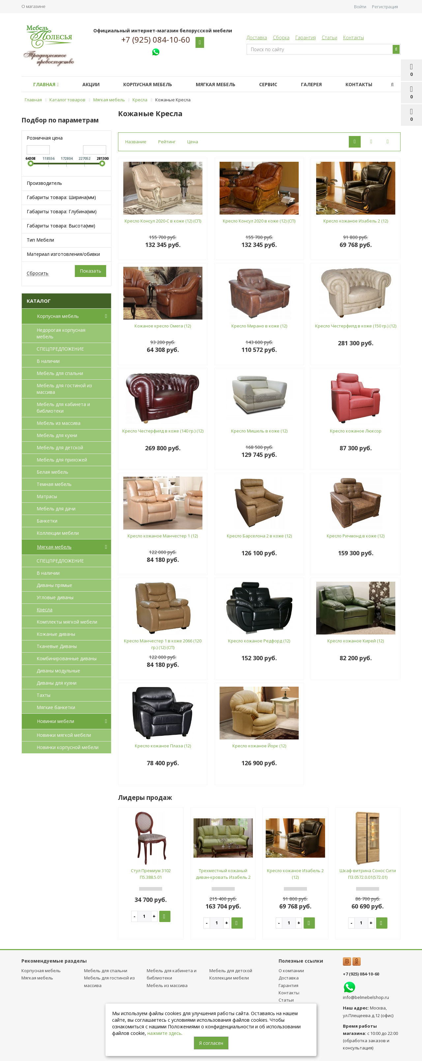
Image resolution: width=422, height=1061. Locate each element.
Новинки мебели (73, 721)
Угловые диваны (55, 597)
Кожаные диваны (56, 634)
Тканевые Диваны (57, 646)
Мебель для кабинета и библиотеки (63, 407)
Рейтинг (166, 142)
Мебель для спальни (60, 373)
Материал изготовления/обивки (63, 254)
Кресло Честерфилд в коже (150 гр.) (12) (355, 326)
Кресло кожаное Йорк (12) (259, 746)
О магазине (33, 6)
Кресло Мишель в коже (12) (259, 431)
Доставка (257, 37)
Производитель (44, 183)
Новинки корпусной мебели (68, 747)
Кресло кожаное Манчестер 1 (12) (163, 536)
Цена (192, 142)
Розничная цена (45, 138)
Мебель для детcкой (60, 447)
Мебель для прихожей (62, 460)
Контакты (353, 37)
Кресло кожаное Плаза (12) (163, 746)
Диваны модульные (58, 670)
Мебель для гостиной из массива (64, 388)
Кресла (44, 609)
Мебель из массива (58, 423)
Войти (360, 7)
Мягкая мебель (215, 84)
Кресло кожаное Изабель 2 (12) (355, 221)
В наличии (48, 361)
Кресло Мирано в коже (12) (259, 326)
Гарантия (305, 37)
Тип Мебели (40, 240)
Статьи (329, 37)
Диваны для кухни (56, 683)
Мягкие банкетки (56, 707)
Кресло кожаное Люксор (355, 431)
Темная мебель (54, 484)
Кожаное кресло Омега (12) (163, 326)
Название (135, 142)
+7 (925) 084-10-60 (155, 39)
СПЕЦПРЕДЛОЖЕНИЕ (60, 349)
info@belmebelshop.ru (366, 997)
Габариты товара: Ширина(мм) (61, 197)
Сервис (268, 84)
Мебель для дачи (56, 508)
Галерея (311, 84)
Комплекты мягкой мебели (67, 622)
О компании (291, 971)
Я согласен (211, 1043)
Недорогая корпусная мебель (61, 333)
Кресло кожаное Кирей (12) (355, 641)
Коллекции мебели (58, 533)
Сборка (281, 37)
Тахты (43, 695)
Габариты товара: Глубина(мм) (62, 211)
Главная (46, 84)
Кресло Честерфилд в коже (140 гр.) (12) (162, 431)
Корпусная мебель (147, 84)
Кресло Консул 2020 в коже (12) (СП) (259, 221)
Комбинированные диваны (67, 658)
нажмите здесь (164, 1033)
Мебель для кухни (57, 435)
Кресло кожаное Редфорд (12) (259, 641)
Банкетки (47, 521)
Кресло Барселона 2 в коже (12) (259, 536)
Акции (91, 84)
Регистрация (385, 7)
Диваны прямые (54, 585)
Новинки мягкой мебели (64, 735)
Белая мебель (52, 472)
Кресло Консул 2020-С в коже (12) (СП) (163, 221)
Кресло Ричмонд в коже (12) (355, 536)
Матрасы (47, 496)
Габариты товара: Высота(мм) (61, 225)
